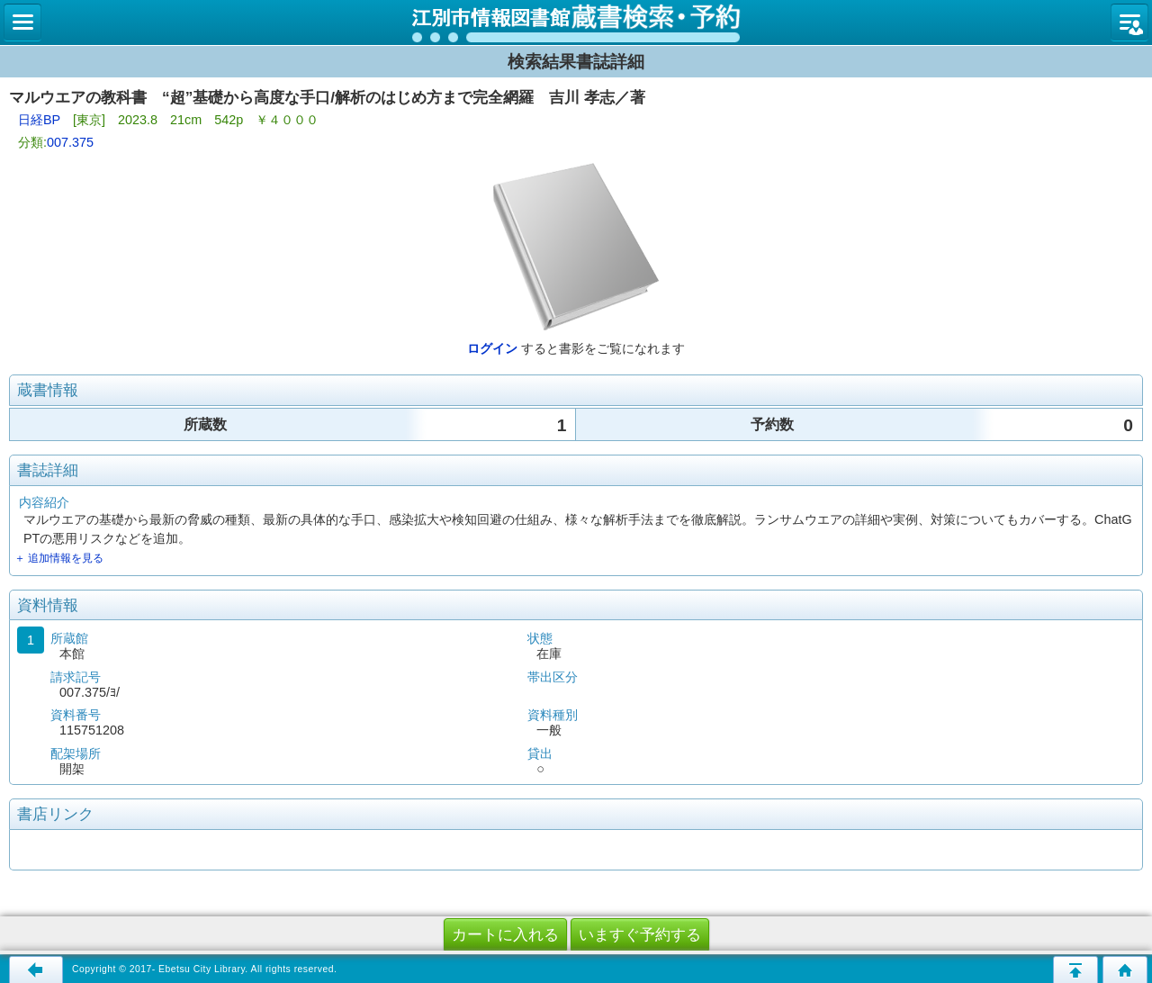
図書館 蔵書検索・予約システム (576, 22)
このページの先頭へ (1075, 969)
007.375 (70, 142)
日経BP (39, 120)
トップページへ (1125, 969)
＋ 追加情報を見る (59, 558)
